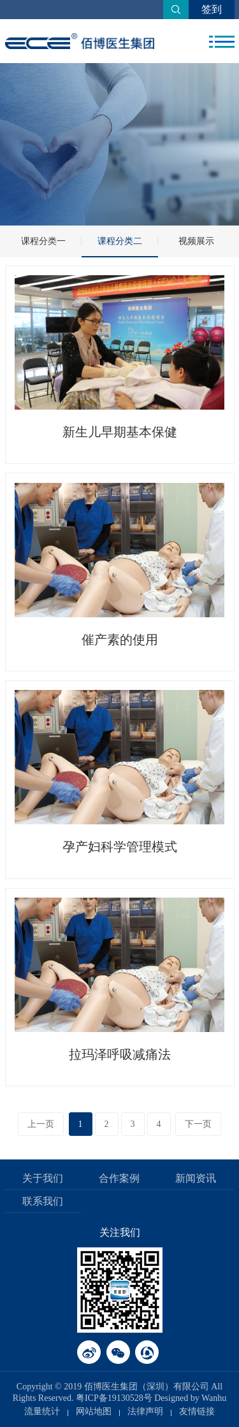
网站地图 (94, 1411)
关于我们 (42, 1178)
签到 (211, 9)
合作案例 (119, 1178)
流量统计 (42, 1411)
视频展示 (196, 241)
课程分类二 (120, 241)
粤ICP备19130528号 (114, 1398)
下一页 (198, 1124)
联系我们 (42, 1201)
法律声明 (145, 1411)
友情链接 (197, 1411)
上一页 (40, 1124)
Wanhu (213, 1398)
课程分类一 (43, 241)
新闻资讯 (195, 1178)
